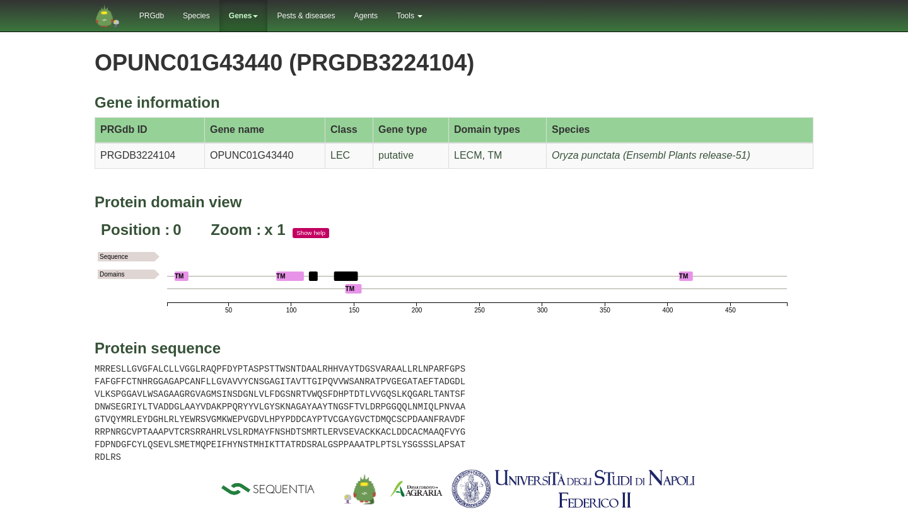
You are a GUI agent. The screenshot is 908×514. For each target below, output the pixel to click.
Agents (366, 15)
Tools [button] (409, 15)
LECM (468, 155)
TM (494, 155)
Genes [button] (244, 15)
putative (396, 155)
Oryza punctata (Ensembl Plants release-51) (651, 155)
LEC (340, 155)
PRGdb (151, 15)
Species (196, 15)
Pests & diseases (306, 15)
